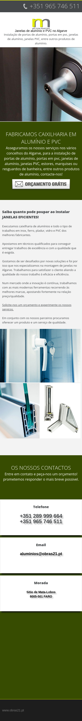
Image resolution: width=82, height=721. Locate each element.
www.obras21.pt (13, 710)
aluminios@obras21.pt (41, 554)
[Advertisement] (41, 657)
